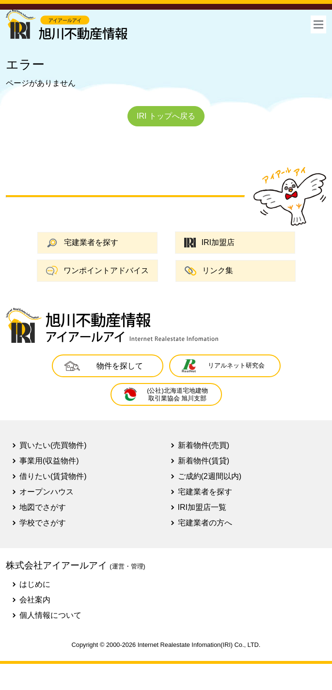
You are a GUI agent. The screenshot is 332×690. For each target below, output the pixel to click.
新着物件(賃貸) (204, 461)
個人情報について (50, 615)
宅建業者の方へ (205, 523)
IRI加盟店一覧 (202, 507)
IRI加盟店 (209, 243)
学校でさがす (42, 523)
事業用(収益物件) (49, 461)
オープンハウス (46, 492)
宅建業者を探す (82, 242)
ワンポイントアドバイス (97, 271)
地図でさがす (42, 507)
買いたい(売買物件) (53, 445)
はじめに (34, 584)
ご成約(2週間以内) (210, 476)
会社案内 (34, 600)
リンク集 (209, 271)
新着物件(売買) (204, 445)
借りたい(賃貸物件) (53, 476)
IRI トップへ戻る (166, 116)
